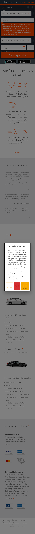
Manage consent (9, 286)
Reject (17, 286)
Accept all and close (25, 286)
